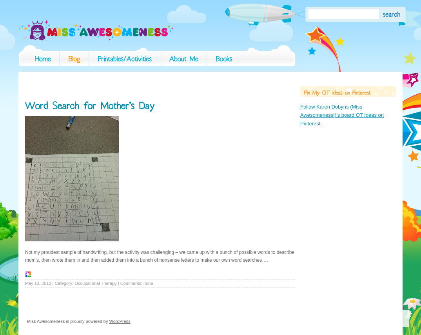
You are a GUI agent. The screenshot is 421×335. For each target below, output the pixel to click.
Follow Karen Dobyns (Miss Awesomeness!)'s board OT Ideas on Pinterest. (342, 115)
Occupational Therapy (95, 283)
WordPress (120, 321)
